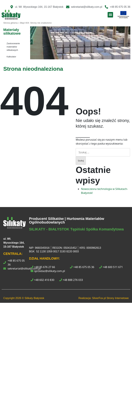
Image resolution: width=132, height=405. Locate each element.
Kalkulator (11, 56)
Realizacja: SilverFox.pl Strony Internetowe (103, 298)
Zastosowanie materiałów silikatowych (13, 46)
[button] (110, 14)
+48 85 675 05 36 (16, 262)
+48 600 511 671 (111, 267)
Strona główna (10, 23)
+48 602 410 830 (42, 280)
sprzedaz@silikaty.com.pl (48, 271)
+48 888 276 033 (71, 280)
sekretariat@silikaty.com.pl (24, 268)
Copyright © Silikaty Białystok (23, 298)
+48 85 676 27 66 (43, 267)
